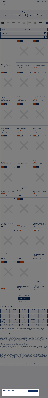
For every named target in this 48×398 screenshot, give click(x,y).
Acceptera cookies (33, 391)
